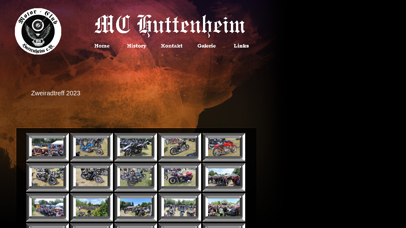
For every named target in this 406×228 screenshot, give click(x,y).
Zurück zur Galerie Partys (54, 106)
